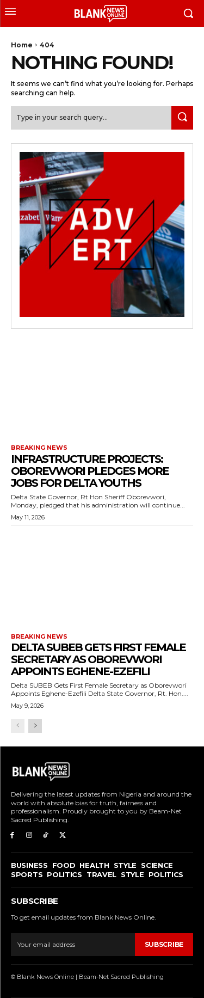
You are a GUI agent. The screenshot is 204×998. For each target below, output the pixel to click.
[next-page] (35, 726)
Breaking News (39, 447)
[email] (73, 944)
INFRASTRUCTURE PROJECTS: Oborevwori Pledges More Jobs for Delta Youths (90, 470)
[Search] (182, 118)
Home (22, 45)
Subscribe (164, 944)
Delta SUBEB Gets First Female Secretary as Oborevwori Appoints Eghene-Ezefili (98, 659)
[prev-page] (17, 726)
